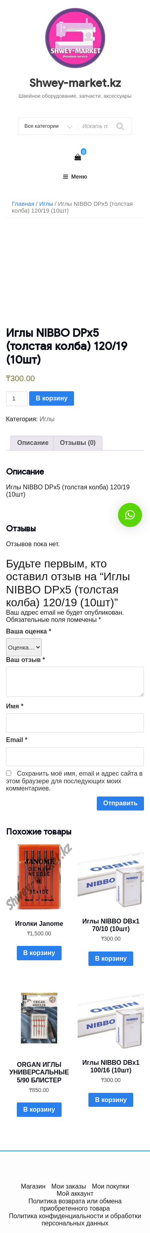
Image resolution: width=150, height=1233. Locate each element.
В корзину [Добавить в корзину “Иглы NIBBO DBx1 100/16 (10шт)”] (110, 1099)
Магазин (33, 1186)
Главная (23, 204)
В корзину (51, 398)
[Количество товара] (17, 398)
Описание (32, 442)
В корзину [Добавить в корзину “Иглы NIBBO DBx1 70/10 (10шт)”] (110, 958)
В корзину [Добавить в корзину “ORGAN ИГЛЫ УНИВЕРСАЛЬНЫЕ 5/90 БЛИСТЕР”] (39, 1109)
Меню (75, 176)
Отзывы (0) (78, 442)
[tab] (32, 443)
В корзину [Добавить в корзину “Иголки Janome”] (39, 952)
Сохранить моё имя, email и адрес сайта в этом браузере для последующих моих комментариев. (74, 781)
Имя (14, 706)
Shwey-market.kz (75, 83)
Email (16, 739)
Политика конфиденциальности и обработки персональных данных (75, 1220)
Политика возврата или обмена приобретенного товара (75, 1205)
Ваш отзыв (25, 659)
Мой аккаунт (75, 1193)
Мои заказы (68, 1186)
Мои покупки (110, 1186)
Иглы (46, 204)
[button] (130, 515)
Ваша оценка (28, 631)
